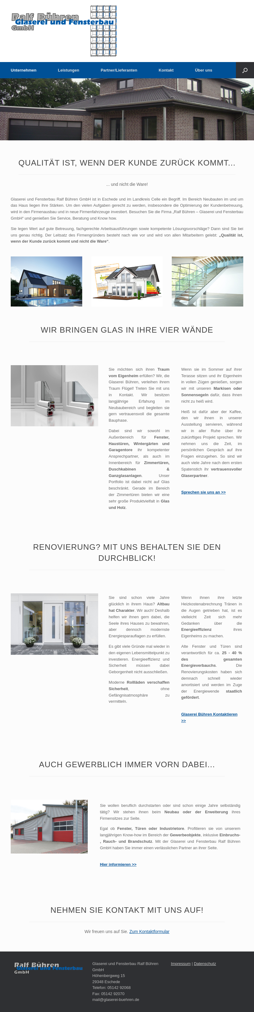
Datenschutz (205, 963)
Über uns (203, 70)
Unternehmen (24, 70)
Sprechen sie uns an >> (203, 492)
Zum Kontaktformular (149, 931)
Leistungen (68, 70)
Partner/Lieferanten (119, 70)
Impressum (180, 963)
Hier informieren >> (118, 864)
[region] (127, 109)
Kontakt (166, 70)
